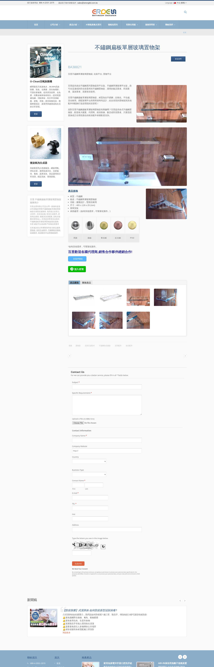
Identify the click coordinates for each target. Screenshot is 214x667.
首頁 (36, 24)
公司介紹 (55, 24)
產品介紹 (74, 24)
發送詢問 (178, 59)
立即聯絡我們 (52, 233)
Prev (180, 657)
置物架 (32, 230)
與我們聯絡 (78, 259)
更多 (36, 114)
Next (185, 657)
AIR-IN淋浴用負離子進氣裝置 (172, 663)
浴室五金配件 (41, 230)
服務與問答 (151, 24)
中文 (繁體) (179, 3)
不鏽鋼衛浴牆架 (54, 230)
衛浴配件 (41, 233)
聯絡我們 (170, 24)
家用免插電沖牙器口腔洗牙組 (118, 663)
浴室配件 (33, 233)
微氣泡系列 (113, 24)
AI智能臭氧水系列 (93, 24)
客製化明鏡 (132, 24)
